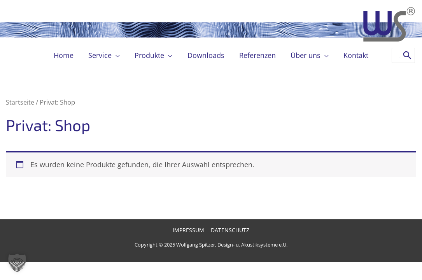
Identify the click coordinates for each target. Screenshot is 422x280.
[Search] (407, 55)
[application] (118, 55)
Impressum (189, 230)
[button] (17, 263)
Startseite (20, 102)
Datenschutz (229, 230)
